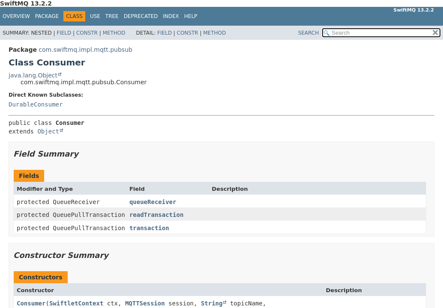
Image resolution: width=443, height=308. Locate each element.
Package (47, 16)
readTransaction (156, 214)
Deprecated (141, 16)
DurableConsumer (36, 104)
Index (171, 16)
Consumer (31, 303)
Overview (16, 16)
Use (95, 16)
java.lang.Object (33, 75)
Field (64, 33)
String (212, 303)
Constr (87, 33)
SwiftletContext (76, 303)
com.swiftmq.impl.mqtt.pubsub (85, 49)
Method (114, 33)
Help (191, 16)
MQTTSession (145, 303)
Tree (112, 16)
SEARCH (308, 33)
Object (48, 131)
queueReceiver (153, 201)
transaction (149, 228)
